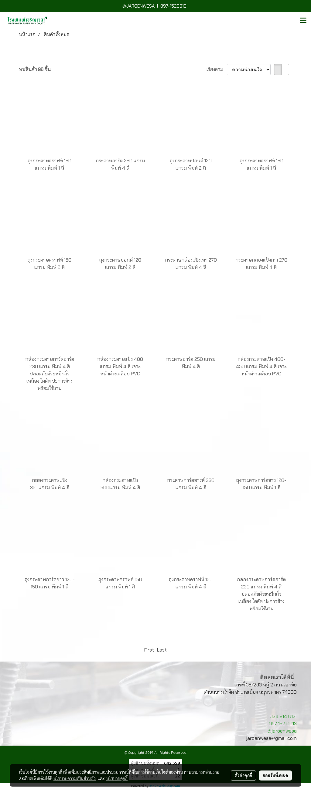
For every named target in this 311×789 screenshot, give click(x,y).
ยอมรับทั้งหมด (275, 775)
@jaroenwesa (282, 731)
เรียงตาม (217, 69)
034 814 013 (283, 716)
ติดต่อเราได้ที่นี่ (277, 677)
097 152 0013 (283, 723)
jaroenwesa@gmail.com (271, 738)
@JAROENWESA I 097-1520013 (155, 6)
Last (162, 650)
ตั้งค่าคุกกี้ (243, 775)
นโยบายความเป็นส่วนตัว (74, 778)
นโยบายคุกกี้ (117, 778)
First (149, 650)
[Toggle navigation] (303, 20)
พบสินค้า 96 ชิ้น (35, 69)
